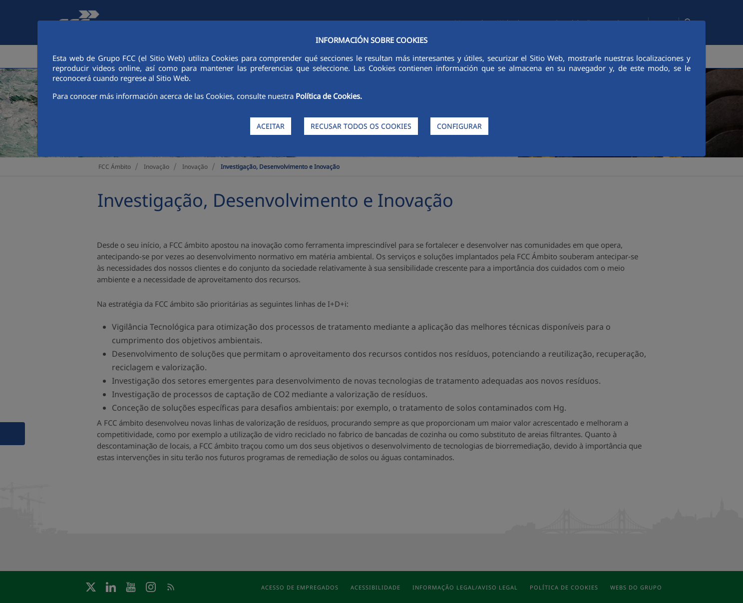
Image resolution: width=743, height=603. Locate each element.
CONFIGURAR (459, 126)
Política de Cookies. (329, 96)
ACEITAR (271, 126)
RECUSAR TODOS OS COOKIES (361, 126)
